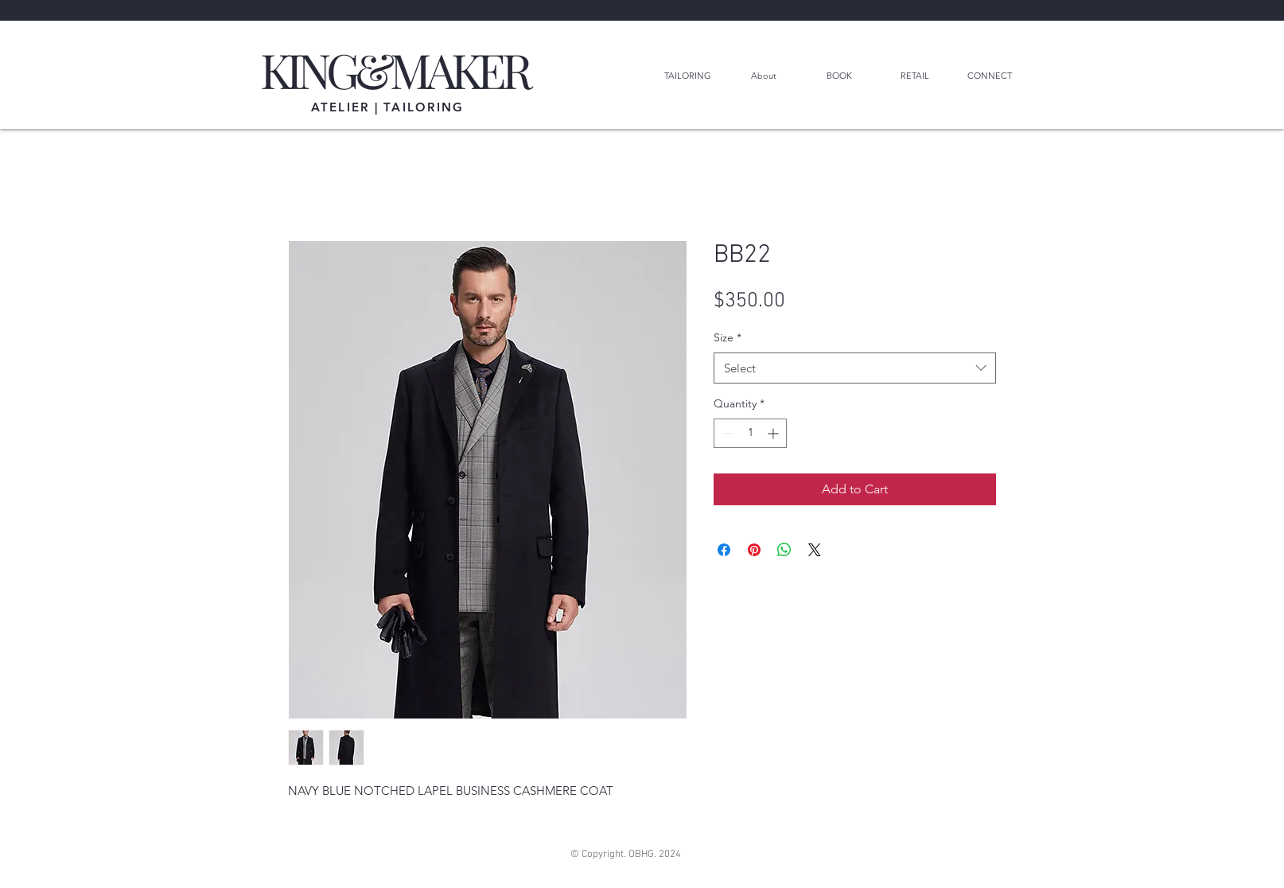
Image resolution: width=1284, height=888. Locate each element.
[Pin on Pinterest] (754, 549)
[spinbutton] (750, 433)
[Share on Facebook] (723, 549)
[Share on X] (814, 549)
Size (727, 337)
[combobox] (855, 368)
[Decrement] (726, 433)
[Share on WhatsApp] (784, 549)
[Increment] (774, 433)
